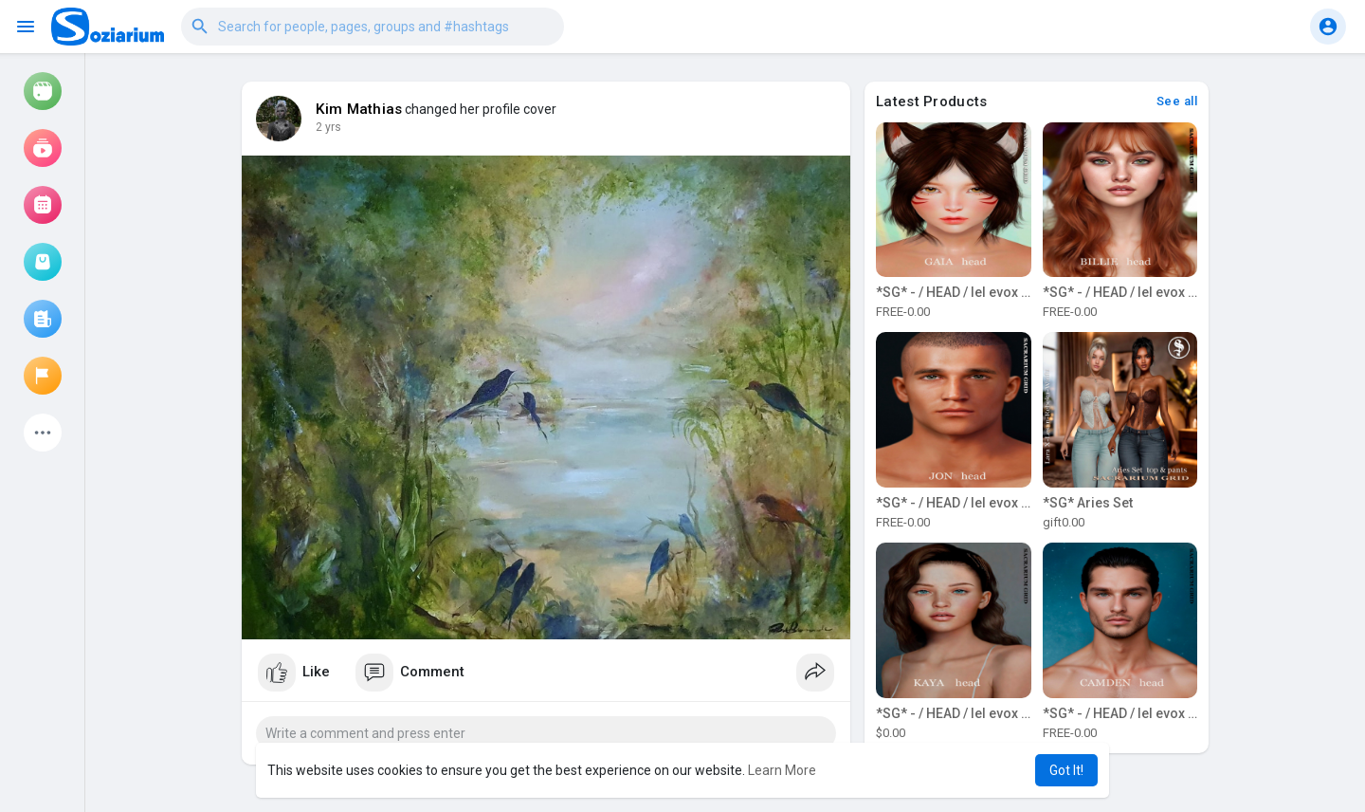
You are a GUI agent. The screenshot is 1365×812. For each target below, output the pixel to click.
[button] (372, 27)
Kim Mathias (359, 109)
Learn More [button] (782, 770)
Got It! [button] (1066, 770)
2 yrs (328, 127)
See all (1177, 101)
